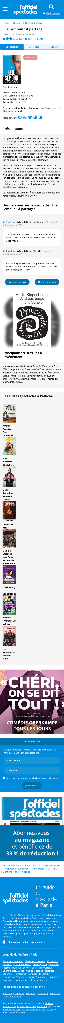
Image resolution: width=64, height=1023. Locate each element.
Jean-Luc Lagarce (44, 1009)
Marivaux (31, 1006)
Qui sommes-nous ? (13, 865)
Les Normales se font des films (9, 654)
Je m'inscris (32, 785)
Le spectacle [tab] (12, 46)
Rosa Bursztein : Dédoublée (8, 461)
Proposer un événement (17, 868)
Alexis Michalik (10, 1009)
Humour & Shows (27, 195)
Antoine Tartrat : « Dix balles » (9, 620)
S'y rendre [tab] (34, 46)
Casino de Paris (16, 95)
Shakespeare (9, 1006)
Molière (49, 1003)
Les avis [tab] (54, 46)
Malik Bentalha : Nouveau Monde (8, 494)
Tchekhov (42, 1006)
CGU (55, 868)
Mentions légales (11, 871)
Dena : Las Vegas (8, 526)
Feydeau (21, 1006)
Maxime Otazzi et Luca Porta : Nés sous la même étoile (9, 557)
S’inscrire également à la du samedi (33, 778)
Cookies (26, 871)
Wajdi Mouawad (26, 1009)
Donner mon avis (47, 281)
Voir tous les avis (17, 281)
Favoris (40, 38)
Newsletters (38, 868)
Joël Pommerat (17, 1012)
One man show (18, 92)
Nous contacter (32, 865)
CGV (48, 868)
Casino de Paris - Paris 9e (19, 34)
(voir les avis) (25, 38)
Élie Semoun (9, 366)
